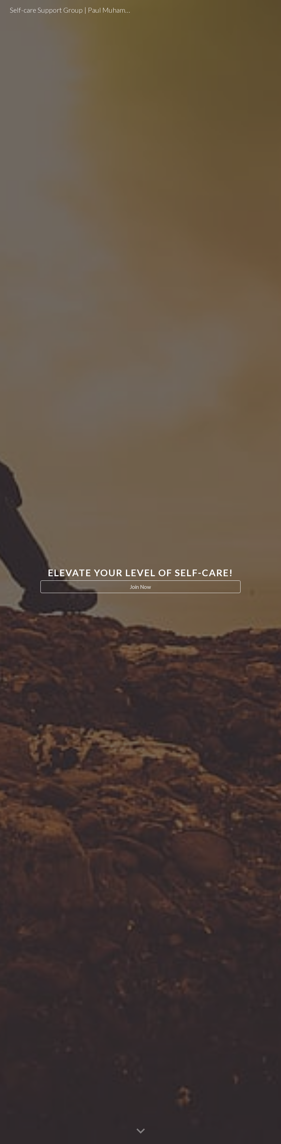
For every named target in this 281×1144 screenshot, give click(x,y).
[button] (140, 1131)
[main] (140, 565)
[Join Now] (140, 587)
